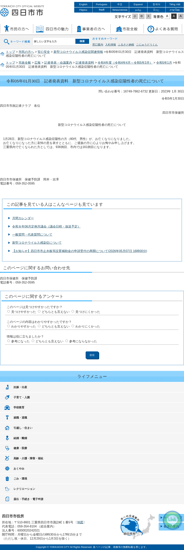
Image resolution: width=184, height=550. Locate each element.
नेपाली (101, 9)
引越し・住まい (23, 427)
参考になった (20, 341)
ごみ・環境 (20, 478)
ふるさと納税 (126, 44)
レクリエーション (24, 488)
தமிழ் (138, 9)
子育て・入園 (22, 397)
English (83, 4)
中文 (119, 4)
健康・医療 (20, 448)
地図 (80, 522)
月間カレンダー (23, 218)
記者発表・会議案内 (58, 62)
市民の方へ (26, 51)
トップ (10, 51)
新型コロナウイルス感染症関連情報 (78, 51)
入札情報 (110, 44)
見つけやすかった (23, 311)
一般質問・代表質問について (32, 234)
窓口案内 (97, 44)
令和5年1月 (164, 62)
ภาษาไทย (175, 9)
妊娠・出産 (20, 387)
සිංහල (156, 9)
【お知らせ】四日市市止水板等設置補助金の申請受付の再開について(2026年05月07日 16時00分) (79, 251)
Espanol (138, 4)
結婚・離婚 (20, 438)
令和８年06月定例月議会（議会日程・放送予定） (46, 226)
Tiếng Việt (174, 4)
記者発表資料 (85, 62)
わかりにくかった (87, 326)
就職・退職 (20, 417)
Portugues (101, 4)
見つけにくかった (87, 311)
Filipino (83, 9)
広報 (37, 62)
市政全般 (25, 62)
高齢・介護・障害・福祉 (28, 458)
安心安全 (43, 51)
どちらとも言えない (56, 311)
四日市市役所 (22, 11)
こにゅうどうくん (147, 44)
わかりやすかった (23, 326)
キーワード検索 (17, 39)
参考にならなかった (83, 341)
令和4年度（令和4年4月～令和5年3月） (125, 62)
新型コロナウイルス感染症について (37, 242)
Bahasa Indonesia (119, 10)
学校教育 (19, 407)
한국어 (156, 4)
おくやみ (19, 468)
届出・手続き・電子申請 (28, 499)
